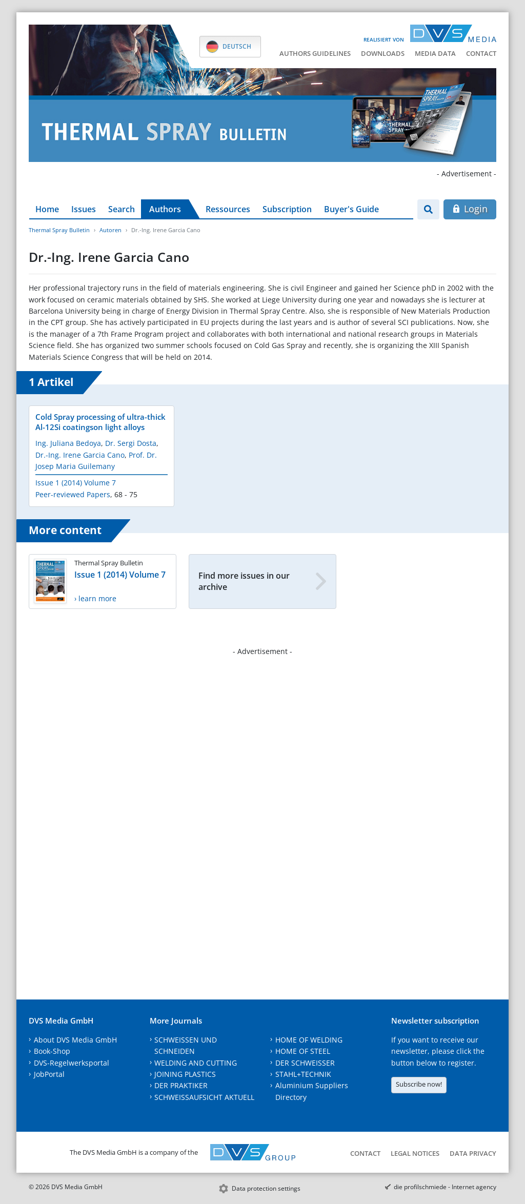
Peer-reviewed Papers (72, 494)
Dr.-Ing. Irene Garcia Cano (80, 455)
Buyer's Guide (351, 209)
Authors (165, 209)
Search (121, 209)
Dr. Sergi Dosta (130, 443)
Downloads (383, 53)
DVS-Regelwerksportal (71, 1063)
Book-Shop (52, 1051)
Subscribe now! (419, 1084)
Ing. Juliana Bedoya (68, 443)
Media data (435, 53)
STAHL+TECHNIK (303, 1074)
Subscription (287, 209)
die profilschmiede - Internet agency (445, 1186)
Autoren (110, 230)
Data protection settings (266, 1188)
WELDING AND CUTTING (195, 1063)
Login (470, 208)
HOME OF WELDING (308, 1040)
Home (47, 209)
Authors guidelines (315, 53)
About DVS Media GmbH (75, 1040)
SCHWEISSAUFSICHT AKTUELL (204, 1097)
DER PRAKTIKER (181, 1085)
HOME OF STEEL (302, 1051)
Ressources (228, 209)
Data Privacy (473, 1153)
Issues (83, 209)
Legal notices (415, 1153)
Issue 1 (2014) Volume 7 (75, 482)
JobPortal (49, 1074)
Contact (481, 53)
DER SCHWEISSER (305, 1063)
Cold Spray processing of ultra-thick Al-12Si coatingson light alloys (100, 422)
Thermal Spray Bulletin (59, 230)
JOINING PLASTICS (185, 1074)
